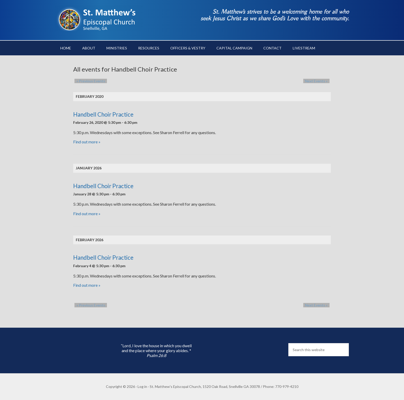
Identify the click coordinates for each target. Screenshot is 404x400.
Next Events (318, 81)
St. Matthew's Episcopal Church (99, 18)
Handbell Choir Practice (103, 114)
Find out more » (86, 141)
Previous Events (88, 81)
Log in (142, 386)
